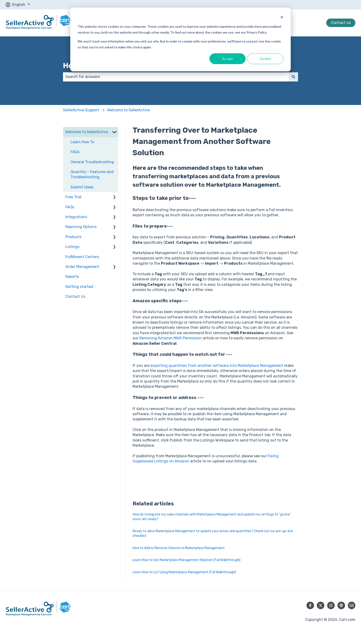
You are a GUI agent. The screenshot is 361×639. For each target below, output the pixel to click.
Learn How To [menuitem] (82, 142)
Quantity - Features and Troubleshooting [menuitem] (92, 174)
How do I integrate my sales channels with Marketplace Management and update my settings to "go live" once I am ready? (212, 516)
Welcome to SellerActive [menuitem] (86, 132)
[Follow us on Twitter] (320, 605)
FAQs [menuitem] (75, 152)
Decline (265, 59)
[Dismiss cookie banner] (281, 18)
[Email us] (351, 605)
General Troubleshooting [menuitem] (92, 162)
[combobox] (176, 76)
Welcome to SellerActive (128, 110)
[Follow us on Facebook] (310, 605)
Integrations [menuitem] (76, 217)
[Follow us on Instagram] (331, 605)
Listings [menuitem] (72, 246)
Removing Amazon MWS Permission (170, 338)
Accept (227, 59)
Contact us (341, 22)
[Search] (293, 76)
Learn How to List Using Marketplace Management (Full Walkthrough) (184, 572)
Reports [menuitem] (72, 276)
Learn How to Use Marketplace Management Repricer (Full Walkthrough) (186, 560)
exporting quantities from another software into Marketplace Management (216, 365)
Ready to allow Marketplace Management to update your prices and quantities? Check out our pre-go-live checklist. (213, 533)
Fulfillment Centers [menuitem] (82, 257)
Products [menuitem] (73, 237)
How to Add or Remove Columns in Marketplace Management (179, 548)
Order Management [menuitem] (82, 266)
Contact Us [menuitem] (75, 296)
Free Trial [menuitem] (73, 197)
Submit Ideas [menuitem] (82, 187)
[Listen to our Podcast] (341, 605)
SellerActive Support (81, 110)
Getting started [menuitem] (79, 286)
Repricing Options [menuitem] (81, 227)
